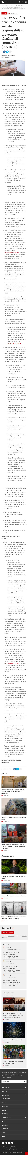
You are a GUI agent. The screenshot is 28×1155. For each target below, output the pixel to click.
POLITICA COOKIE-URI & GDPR (9, 1149)
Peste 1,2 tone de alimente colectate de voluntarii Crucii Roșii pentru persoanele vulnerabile (13, 846)
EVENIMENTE (5, 1099)
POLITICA (4, 1091)
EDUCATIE (4, 1114)
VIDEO (3, 1136)
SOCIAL (12, 5)
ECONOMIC (5, 1095)
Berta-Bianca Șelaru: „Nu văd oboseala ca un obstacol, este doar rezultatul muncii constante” (13, 1015)
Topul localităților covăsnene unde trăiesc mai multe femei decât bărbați (13, 917)
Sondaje (19, 1148)
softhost (20, 1152)
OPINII (3, 1133)
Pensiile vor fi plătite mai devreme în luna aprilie (13, 818)
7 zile (7, 995)
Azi (3, 995)
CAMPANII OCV (6, 1118)
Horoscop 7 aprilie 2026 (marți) (12, 1040)
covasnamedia (7, 2)
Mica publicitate (5, 1148)
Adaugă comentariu (8, 932)
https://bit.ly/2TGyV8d (14, 343)
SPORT (3, 1103)
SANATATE (4, 1106)
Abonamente (4, 1146)
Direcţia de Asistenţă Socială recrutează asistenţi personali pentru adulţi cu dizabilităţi (12, 791)
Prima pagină (4, 5)
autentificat (11, 936)
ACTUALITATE (7, 1009)
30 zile (10, 995)
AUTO (3, 1121)
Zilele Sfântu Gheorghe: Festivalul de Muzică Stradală (13, 1062)
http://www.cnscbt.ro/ (12, 252)
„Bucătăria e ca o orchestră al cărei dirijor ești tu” (13, 877)
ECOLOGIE (4, 1125)
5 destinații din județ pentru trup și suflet (13, 896)
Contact (13, 1148)
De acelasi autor (7, 856)
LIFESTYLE (4, 1129)
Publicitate (12, 1146)
